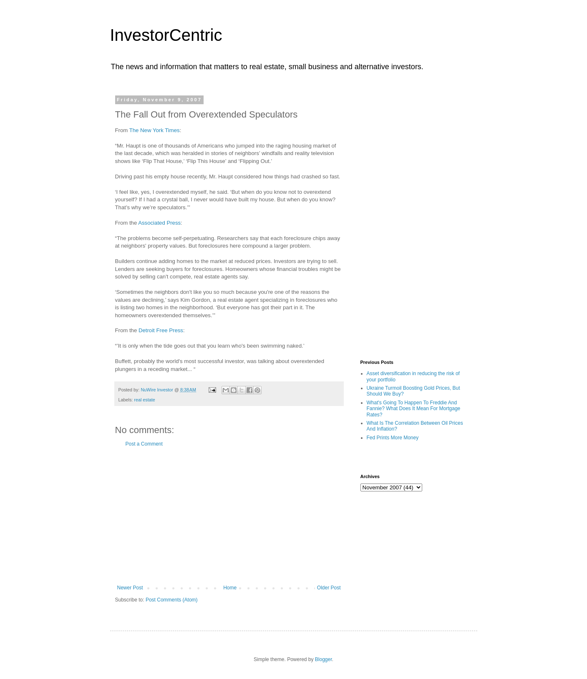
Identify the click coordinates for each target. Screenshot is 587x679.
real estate (144, 399)
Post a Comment (144, 444)
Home (230, 588)
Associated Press (159, 223)
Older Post (329, 588)
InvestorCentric (166, 35)
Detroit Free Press (161, 330)
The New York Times (154, 130)
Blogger (323, 659)
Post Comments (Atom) (172, 600)
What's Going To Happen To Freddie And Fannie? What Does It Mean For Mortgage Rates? (414, 409)
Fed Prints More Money (393, 438)
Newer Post (130, 588)
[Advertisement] (229, 516)
